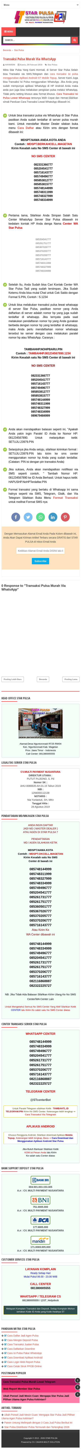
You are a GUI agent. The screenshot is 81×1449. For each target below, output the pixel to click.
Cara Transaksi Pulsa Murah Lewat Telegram (29, 1381)
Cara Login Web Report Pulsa (23, 1362)
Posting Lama (71, 679)
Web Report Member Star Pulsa (21, 1388)
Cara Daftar (26, 127)
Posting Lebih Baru (13, 679)
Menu (8, 31)
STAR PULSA (51, 1438)
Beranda (43, 679)
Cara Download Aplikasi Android (24, 1357)
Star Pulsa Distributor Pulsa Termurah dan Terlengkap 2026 (36, 1427)
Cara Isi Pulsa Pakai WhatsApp (24, 1353)
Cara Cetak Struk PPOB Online (24, 1366)
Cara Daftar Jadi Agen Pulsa (23, 1335)
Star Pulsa (52, 65)
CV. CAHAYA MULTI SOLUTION (46, 1442)
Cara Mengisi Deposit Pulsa (22, 1340)
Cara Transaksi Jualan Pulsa (23, 1344)
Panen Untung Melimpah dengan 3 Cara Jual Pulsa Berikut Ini (38, 1422)
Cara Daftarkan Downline (21, 1348)
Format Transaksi (65, 497)
